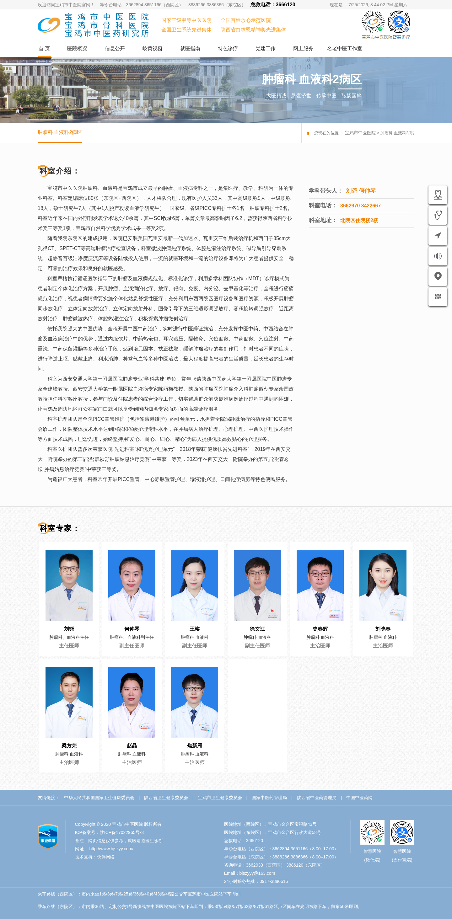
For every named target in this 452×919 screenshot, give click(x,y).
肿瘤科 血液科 (194, 637)
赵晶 (132, 745)
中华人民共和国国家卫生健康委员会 (99, 797)
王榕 (195, 629)
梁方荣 (69, 745)
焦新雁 (194, 745)
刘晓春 (382, 629)
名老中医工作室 (344, 48)
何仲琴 (131, 629)
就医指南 (190, 48)
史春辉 (320, 629)
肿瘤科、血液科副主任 (132, 637)
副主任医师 (131, 645)
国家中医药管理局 (269, 797)
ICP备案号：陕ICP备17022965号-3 (109, 832)
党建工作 (266, 48)
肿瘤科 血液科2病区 (60, 132)
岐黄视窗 (153, 48)
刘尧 (69, 629)
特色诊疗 (228, 48)
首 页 (44, 48)
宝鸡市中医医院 (360, 132)
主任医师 (69, 645)
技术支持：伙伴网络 (95, 856)
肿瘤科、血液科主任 (69, 637)
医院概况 (77, 48)
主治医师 (320, 645)
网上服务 (303, 48)
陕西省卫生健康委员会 (166, 797)
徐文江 (257, 629)
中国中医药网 (359, 797)
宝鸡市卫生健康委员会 (220, 797)
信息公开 (115, 48)
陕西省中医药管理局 (316, 797)
